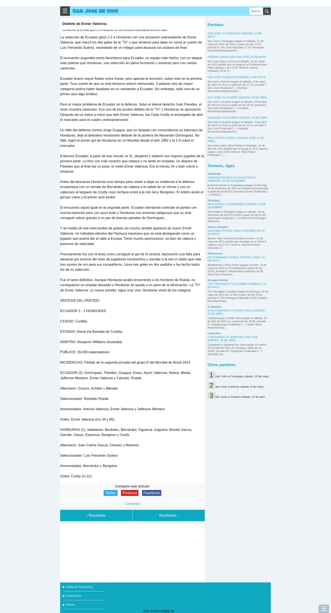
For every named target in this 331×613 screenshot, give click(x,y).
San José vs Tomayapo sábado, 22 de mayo (242, 376)
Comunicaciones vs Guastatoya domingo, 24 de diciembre (231, 179)
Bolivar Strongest (218, 227)
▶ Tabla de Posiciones (78, 587)
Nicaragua (214, 200)
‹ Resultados (96, 515)
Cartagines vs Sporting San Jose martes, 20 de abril (233, 339)
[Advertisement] (132, 552)
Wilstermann (215, 253)
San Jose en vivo (95, 11)
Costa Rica (214, 333)
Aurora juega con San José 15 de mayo (237, 56)
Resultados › (168, 515)
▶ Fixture (69, 604)
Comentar (132, 504)
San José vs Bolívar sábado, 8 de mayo (237, 77)
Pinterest (129, 493)
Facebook (152, 493)
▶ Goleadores (72, 595)
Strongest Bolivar (218, 280)
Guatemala (214, 173)
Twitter (110, 493)
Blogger (181, 611)
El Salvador (214, 306)
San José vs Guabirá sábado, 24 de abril (237, 97)
